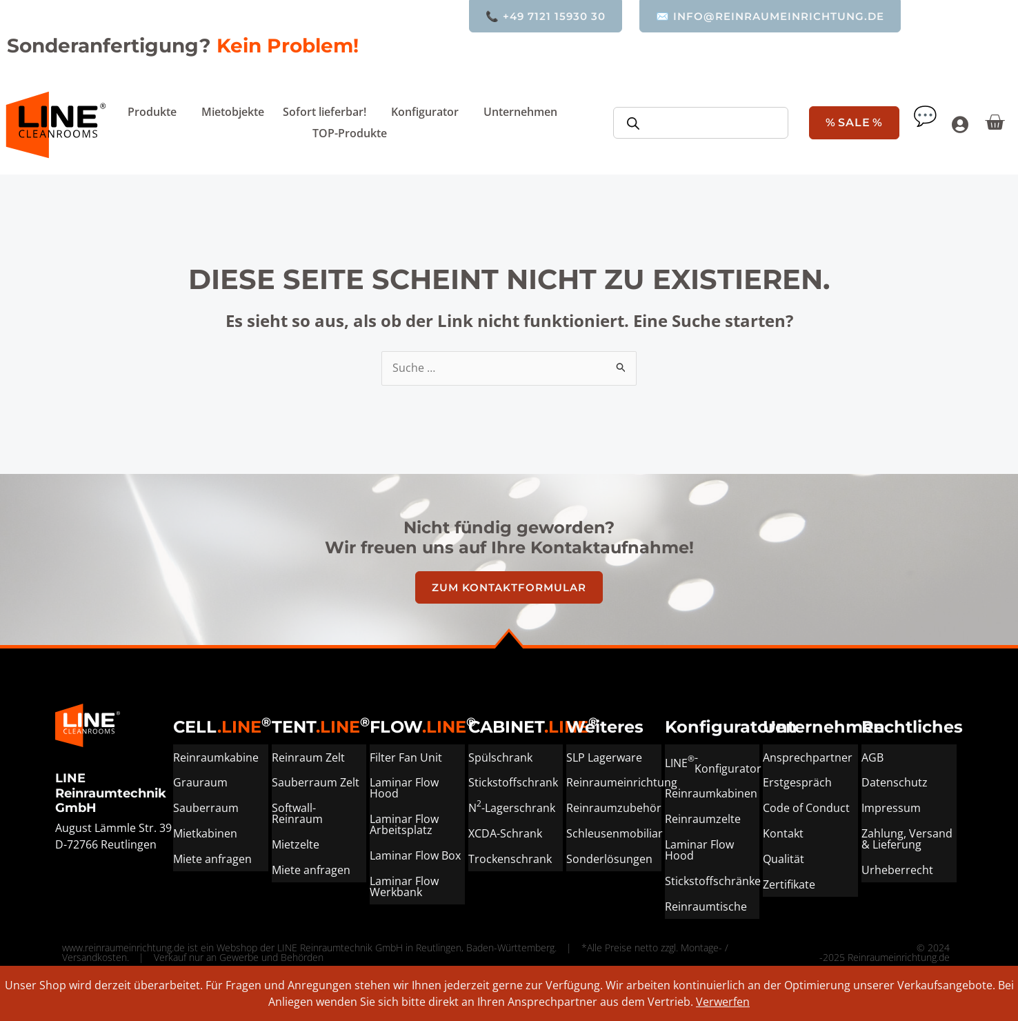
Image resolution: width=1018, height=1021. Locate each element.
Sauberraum (206, 806)
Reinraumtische (706, 903)
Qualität (783, 856)
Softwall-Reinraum (297, 812)
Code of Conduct (806, 806)
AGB (872, 756)
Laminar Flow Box (415, 853)
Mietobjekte (232, 111)
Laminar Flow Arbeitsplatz (404, 823)
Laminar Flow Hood (404, 787)
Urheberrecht (897, 867)
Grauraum (200, 781)
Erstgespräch (797, 781)
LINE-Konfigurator (712, 762)
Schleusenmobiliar (613, 831)
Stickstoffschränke (712, 878)
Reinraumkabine (216, 756)
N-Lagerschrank (511, 805)
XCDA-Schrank (505, 831)
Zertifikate (789, 881)
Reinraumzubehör (613, 806)
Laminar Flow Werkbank (404, 884)
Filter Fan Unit (406, 756)
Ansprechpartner (807, 756)
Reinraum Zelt (308, 756)
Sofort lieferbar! (328, 111)
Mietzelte (295, 842)
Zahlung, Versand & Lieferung (906, 837)
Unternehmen (523, 111)
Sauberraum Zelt (315, 781)
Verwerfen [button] (723, 1001)
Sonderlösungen (609, 856)
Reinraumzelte (703, 817)
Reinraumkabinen (711, 792)
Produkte (155, 111)
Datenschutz (894, 781)
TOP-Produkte (349, 133)
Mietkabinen (205, 831)
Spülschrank (500, 756)
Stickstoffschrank (513, 781)
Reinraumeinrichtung (613, 781)
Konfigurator (428, 111)
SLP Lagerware (604, 756)
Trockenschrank (510, 856)
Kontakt (783, 831)
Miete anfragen (212, 856)
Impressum (891, 806)
